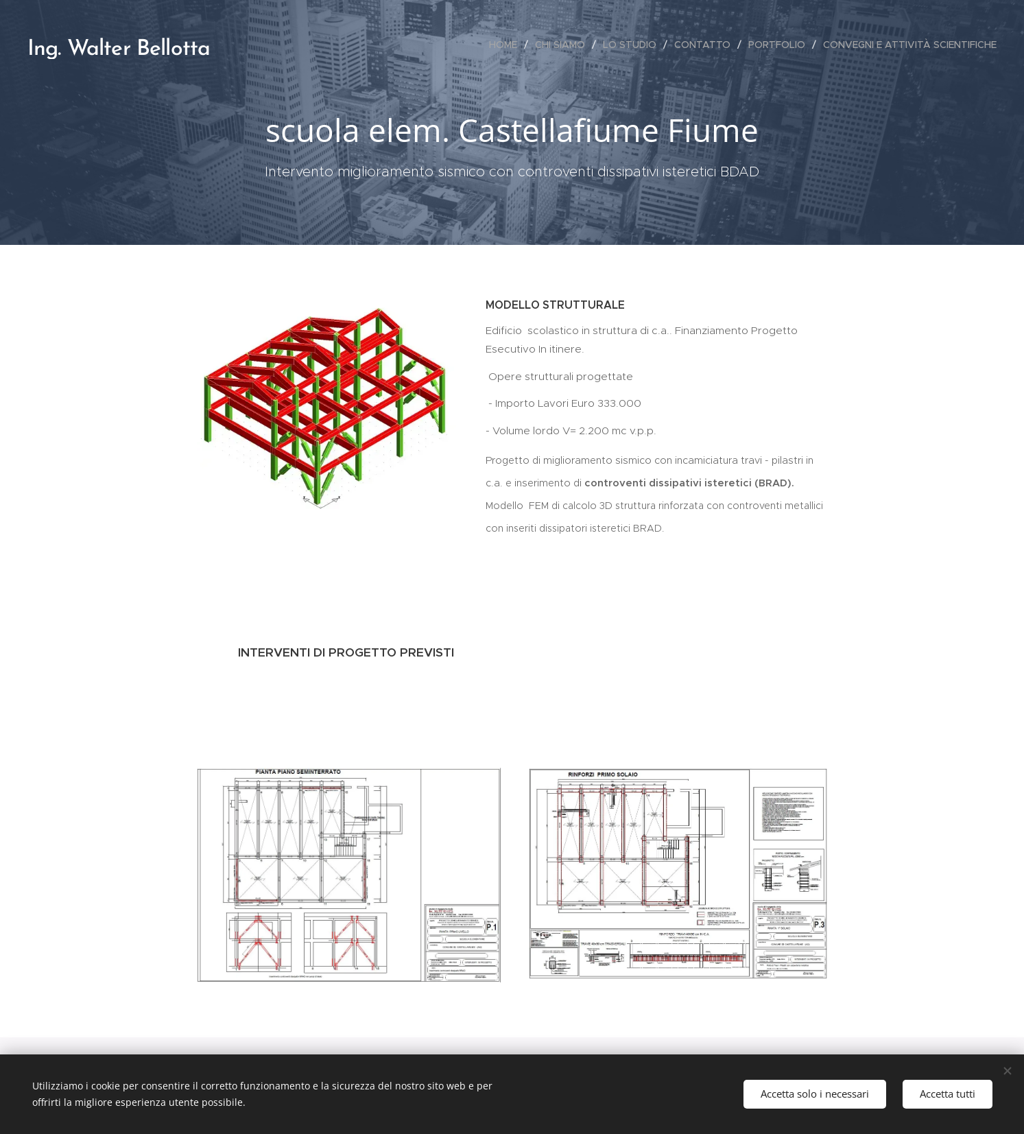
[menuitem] (507, 44)
